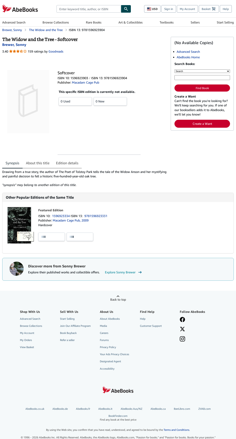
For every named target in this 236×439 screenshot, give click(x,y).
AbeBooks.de (60, 408)
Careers (104, 333)
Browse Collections (56, 22)
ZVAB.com (204, 408)
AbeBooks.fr (83, 408)
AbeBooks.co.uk (34, 408)
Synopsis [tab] (12, 163)
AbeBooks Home (188, 57)
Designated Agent (110, 361)
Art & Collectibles (130, 22)
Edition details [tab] (67, 163)
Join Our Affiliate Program (75, 325)
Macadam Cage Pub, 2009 (71, 220)
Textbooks (167, 22)
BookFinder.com (118, 417)
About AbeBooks (110, 318)
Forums (104, 340)
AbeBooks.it (105, 408)
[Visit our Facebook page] (182, 320)
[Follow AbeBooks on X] (182, 329)
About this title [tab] (37, 163)
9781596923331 (95, 216)
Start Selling (225, 22)
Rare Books (93, 22)
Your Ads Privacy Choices (114, 354)
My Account (187, 9)
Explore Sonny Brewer (124, 272)
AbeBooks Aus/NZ (131, 408)
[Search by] (202, 71)
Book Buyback (68, 333)
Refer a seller (67, 340)
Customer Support (151, 325)
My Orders (26, 340)
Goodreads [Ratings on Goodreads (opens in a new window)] (55, 51)
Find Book (202, 88)
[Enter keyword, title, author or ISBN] (202, 77)
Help (226, 9)
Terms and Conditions (176, 429)
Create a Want (202, 123)
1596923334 (61, 216)
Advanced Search (13, 22)
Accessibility (107, 368)
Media (103, 325)
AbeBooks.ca (158, 408)
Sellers (195, 22)
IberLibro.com (182, 408)
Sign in (168, 9)
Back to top (118, 299)
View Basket (27, 347)
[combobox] (88, 9)
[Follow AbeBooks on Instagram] (182, 339)
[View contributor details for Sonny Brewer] (14, 44)
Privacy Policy (108, 347)
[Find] (126, 9)
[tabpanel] (84, 178)
